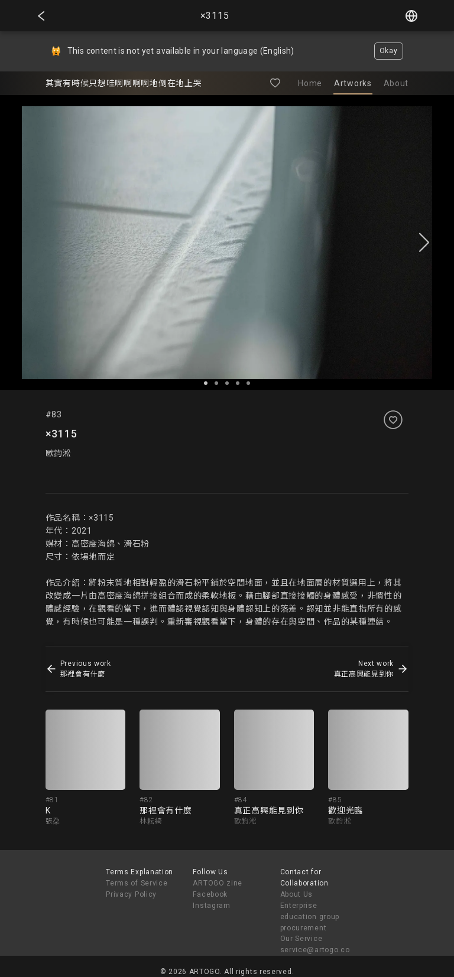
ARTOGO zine (217, 883)
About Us (296, 894)
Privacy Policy (131, 894)
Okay (389, 51)
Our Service (301, 938)
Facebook (210, 894)
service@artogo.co (315, 950)
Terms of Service (136, 883)
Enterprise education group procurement (310, 916)
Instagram (211, 905)
